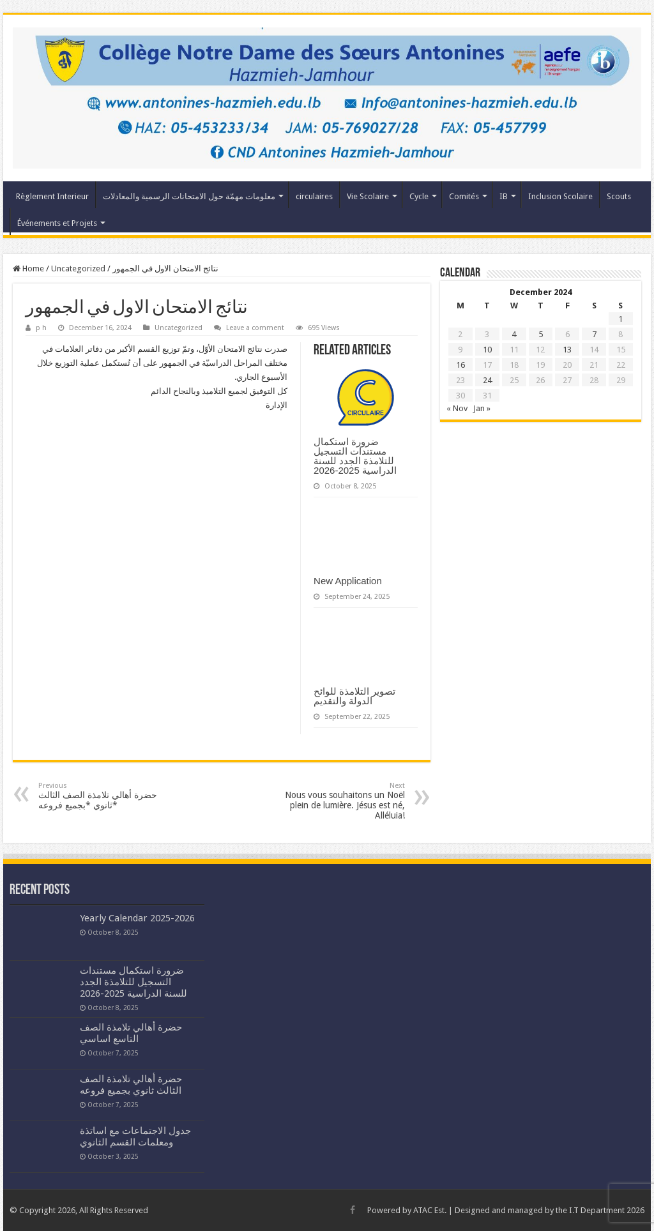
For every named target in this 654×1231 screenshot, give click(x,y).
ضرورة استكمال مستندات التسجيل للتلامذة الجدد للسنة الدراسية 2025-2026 (355, 456)
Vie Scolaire (368, 196)
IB (503, 196)
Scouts (619, 196)
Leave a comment (255, 328)
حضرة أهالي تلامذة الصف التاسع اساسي (131, 1033)
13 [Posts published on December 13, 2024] (567, 349)
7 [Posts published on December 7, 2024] (594, 334)
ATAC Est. (429, 1210)
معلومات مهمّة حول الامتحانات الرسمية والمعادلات (189, 196)
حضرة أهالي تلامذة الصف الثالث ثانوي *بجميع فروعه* (103, 796)
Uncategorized (78, 268)
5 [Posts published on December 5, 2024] (540, 334)
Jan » (481, 408)
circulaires (314, 196)
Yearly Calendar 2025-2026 (137, 918)
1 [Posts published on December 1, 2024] (620, 319)
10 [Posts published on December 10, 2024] (487, 349)
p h (41, 328)
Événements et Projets (57, 223)
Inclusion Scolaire (560, 196)
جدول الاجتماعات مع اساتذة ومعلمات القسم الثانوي (135, 1136)
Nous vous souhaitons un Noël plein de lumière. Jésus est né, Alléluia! (339, 801)
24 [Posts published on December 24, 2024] (487, 380)
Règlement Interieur (52, 196)
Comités (464, 196)
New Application (348, 580)
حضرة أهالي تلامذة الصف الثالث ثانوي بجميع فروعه (131, 1084)
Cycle (419, 196)
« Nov (457, 408)
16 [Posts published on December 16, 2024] (460, 365)
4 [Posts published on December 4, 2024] (514, 334)
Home (28, 268)
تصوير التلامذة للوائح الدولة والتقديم (354, 696)
